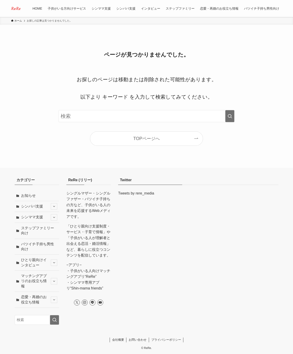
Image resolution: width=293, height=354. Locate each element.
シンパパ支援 (39, 206)
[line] (92, 302)
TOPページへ (146, 138)
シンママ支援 (39, 217)
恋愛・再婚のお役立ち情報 (39, 299)
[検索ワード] (146, 116)
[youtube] (100, 302)
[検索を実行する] (229, 116)
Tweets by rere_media (136, 193)
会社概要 (118, 339)
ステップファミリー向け (37, 230)
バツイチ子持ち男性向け (37, 246)
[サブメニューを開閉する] (54, 206)
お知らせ (28, 195)
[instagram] (85, 302)
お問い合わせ (137, 339)
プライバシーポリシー (166, 339)
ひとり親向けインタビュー (39, 262)
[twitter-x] (77, 302)
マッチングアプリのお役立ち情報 (39, 281)
